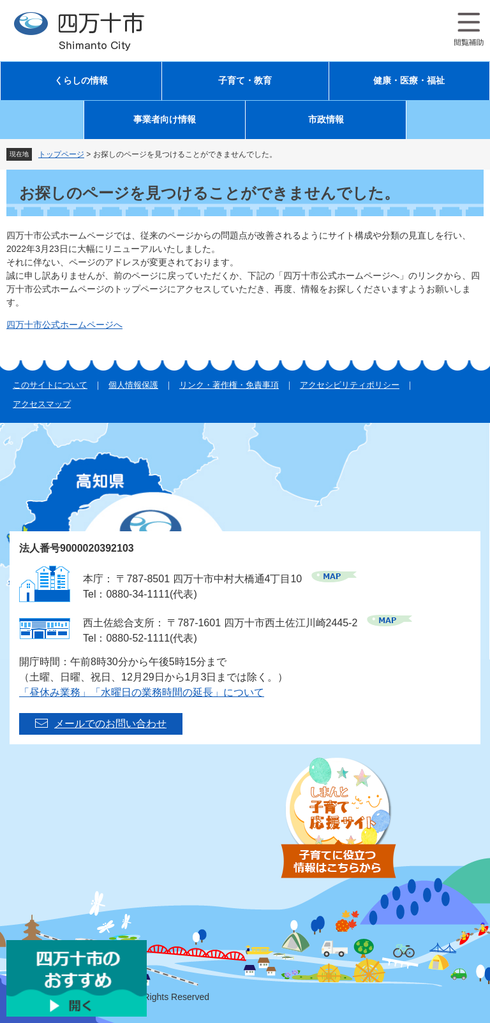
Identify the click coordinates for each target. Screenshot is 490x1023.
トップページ (61, 154)
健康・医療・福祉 (409, 80)
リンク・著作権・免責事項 (229, 385)
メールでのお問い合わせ (110, 723)
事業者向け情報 (164, 119)
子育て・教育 (245, 80)
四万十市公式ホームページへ (64, 325)
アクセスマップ (42, 404)
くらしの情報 (81, 80)
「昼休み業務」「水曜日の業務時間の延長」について (141, 692)
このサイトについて (50, 385)
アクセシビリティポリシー (349, 385)
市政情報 (326, 119)
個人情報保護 (133, 385)
